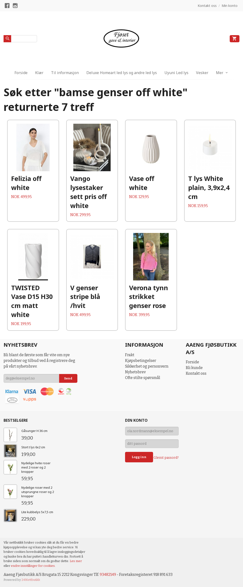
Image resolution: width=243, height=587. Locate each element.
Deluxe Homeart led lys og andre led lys (121, 72)
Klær (39, 72)
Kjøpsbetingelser (140, 360)
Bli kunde (194, 367)
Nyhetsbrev (135, 372)
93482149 (108, 574)
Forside (21, 72)
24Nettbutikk (31, 580)
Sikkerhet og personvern (146, 366)
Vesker (202, 72)
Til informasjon (65, 72)
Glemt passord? (166, 458)
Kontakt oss (196, 373)
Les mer (76, 561)
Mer (219, 72)
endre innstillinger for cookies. (33, 566)
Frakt (129, 355)
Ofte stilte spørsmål (142, 377)
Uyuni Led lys (176, 72)
